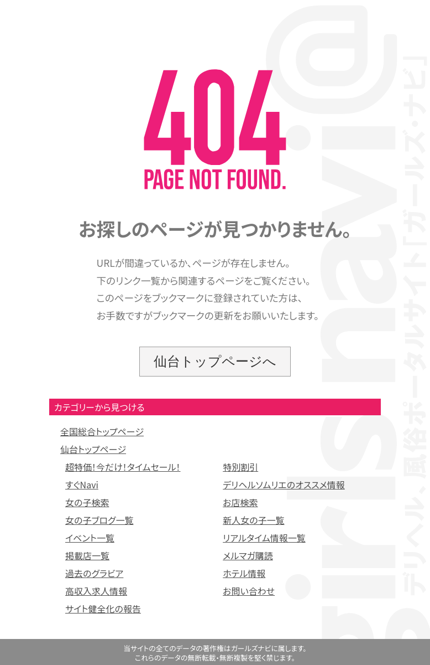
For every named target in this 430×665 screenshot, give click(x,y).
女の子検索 (87, 502)
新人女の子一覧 (253, 520)
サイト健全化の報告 (103, 608)
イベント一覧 (89, 537)
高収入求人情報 (96, 590)
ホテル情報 (244, 573)
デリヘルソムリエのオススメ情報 (284, 484)
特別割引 (240, 466)
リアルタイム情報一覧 (264, 537)
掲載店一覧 (87, 555)
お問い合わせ (249, 590)
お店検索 (240, 502)
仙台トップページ (93, 449)
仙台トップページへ (215, 361)
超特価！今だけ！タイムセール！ (123, 466)
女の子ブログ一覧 (99, 520)
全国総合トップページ (102, 431)
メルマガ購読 (248, 555)
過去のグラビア (94, 573)
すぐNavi (81, 484)
